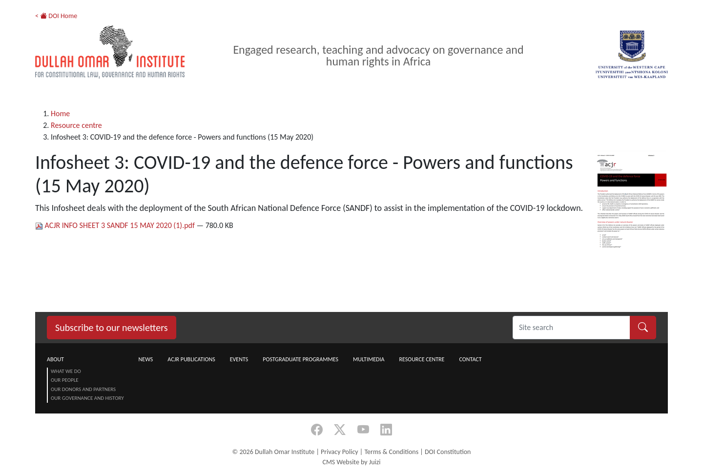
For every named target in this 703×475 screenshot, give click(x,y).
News (146, 359)
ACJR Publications (191, 359)
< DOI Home (56, 16)
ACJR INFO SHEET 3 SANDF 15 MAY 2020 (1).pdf (116, 225)
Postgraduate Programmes (300, 359)
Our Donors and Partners (83, 389)
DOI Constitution (448, 452)
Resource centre (76, 125)
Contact (470, 359)
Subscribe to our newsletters (111, 327)
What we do (66, 371)
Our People (65, 380)
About (55, 359)
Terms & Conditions (391, 452)
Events (239, 359)
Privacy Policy (339, 452)
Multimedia (368, 359)
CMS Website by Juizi (351, 462)
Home (60, 113)
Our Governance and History (87, 398)
